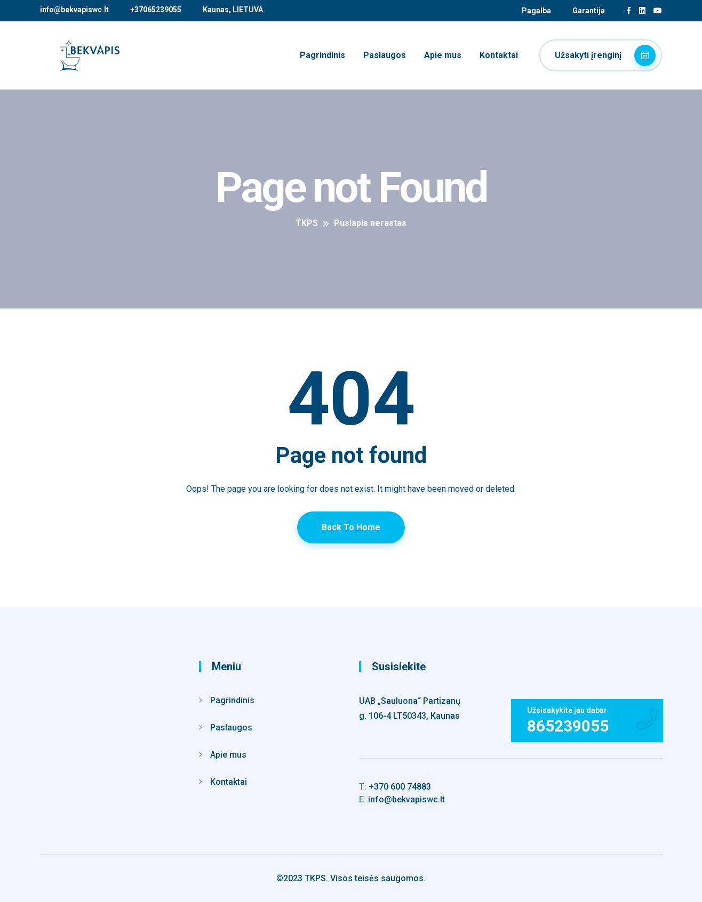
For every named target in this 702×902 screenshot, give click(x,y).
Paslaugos (384, 55)
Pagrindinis (322, 55)
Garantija (588, 10)
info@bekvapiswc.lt (74, 9)
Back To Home (351, 527)
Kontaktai (499, 55)
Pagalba (536, 10)
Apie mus (442, 55)
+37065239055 (155, 9)
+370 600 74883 (395, 787)
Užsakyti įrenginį (605, 55)
